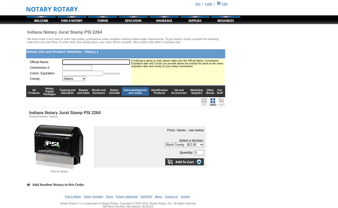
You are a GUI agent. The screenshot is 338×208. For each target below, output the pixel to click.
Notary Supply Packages (50, 91)
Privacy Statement (127, 196)
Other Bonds (210, 91)
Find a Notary (73, 196)
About (158, 196)
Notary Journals (114, 91)
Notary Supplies (93, 196)
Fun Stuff (220, 91)
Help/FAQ (146, 196)
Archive (185, 196)
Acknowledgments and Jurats (135, 91)
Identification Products (159, 91)
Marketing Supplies (197, 91)
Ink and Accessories (179, 91)
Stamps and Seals (83, 91)
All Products (34, 91)
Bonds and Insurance (99, 91)
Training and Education (67, 91)
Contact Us (171, 196)
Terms (109, 196)
